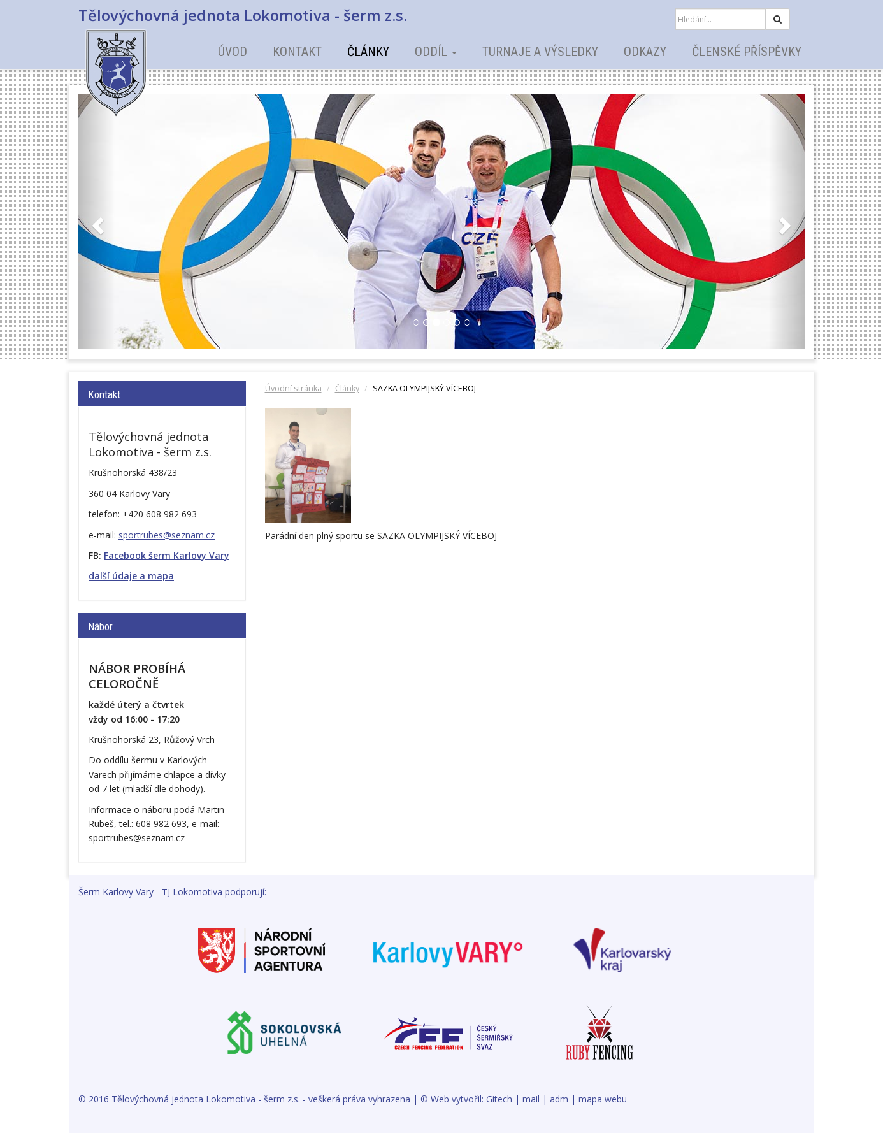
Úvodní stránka (293, 388)
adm (559, 1099)
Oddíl (436, 51)
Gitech (499, 1099)
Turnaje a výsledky (540, 51)
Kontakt (297, 51)
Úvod (232, 51)
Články (368, 51)
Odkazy (645, 51)
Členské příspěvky (746, 51)
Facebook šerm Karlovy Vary (166, 555)
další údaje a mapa (131, 576)
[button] (96, 221)
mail (531, 1099)
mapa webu (602, 1099)
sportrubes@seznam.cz (166, 535)
